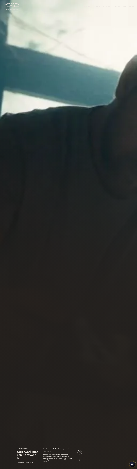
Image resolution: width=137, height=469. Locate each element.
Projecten (106, 6)
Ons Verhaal (86, 6)
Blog (124, 6)
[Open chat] (132, 464)
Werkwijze (96, 6)
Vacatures (116, 6)
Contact (131, 6)
